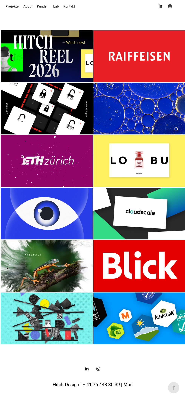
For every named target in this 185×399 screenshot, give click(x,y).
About (27, 6)
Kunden (42, 6)
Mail (127, 384)
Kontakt (69, 6)
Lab (56, 6)
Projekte (12, 6)
